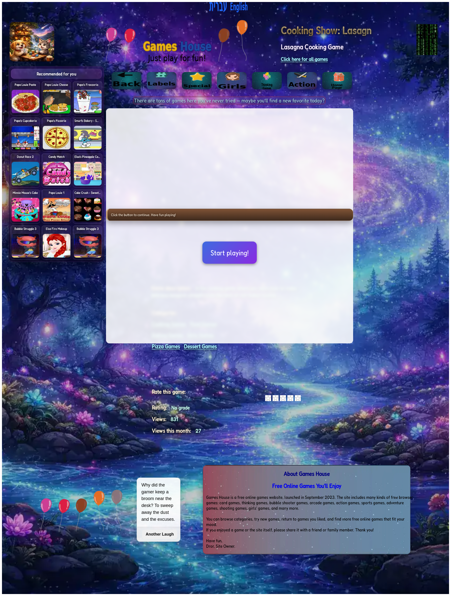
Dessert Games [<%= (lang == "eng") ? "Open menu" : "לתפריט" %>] (200, 346)
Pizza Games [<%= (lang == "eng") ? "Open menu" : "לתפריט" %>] (166, 346)
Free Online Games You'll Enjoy (306, 485)
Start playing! (230, 252)
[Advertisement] (414, 140)
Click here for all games (304, 59)
